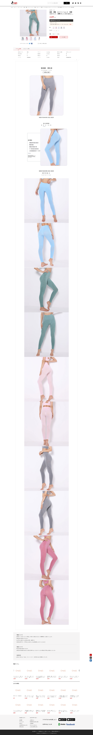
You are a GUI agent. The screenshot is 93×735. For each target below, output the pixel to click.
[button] (79, 670)
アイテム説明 (18, 49)
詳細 (70, 24)
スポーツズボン (20, 7)
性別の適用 (20, 53)
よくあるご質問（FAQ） (34, 726)
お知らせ (20, 723)
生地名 (58, 57)
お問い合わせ (21, 726)
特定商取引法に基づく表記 (34, 721)
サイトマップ (21, 721)
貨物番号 (39, 53)
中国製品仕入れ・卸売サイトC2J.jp (44, 731)
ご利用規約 (31, 723)
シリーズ (19, 57)
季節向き (58, 53)
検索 (66, 3)
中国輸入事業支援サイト (55, 731)
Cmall (12, 7)
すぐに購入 (63, 37)
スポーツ (15, 7)
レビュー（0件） (26, 48)
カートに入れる (54, 37)
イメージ (39, 57)
